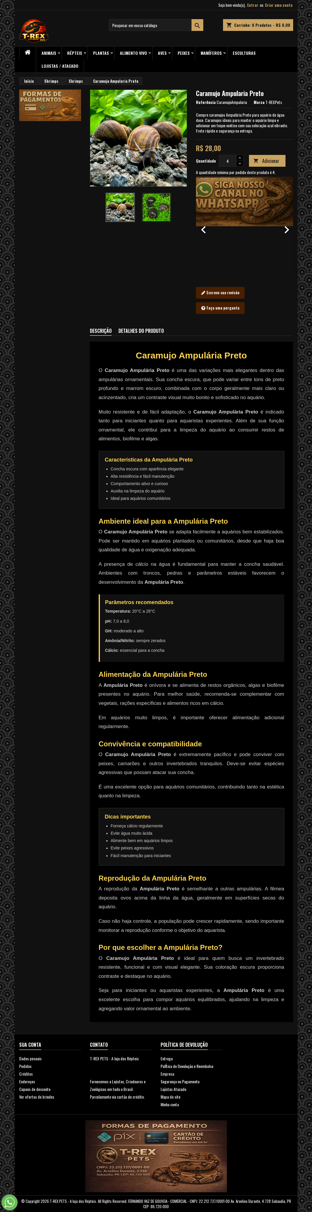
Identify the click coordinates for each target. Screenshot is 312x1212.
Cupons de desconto (34, 1089)
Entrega (167, 1058)
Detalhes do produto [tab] (141, 330)
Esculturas (244, 53)
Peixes (184, 53)
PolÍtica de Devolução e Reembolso (187, 1066)
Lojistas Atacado (173, 1089)
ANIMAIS (49, 53)
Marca (259, 102)
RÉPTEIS (74, 53)
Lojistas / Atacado (60, 66)
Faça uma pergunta (220, 308)
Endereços (27, 1081)
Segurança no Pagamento (180, 1081)
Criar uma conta (279, 5)
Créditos (26, 1074)
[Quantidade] (228, 161)
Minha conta (170, 1104)
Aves (162, 53)
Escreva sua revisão (220, 293)
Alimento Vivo (133, 53)
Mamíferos (211, 53)
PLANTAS (101, 53)
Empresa (167, 1074)
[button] (203, 227)
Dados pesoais (30, 1058)
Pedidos (25, 1066)
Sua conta (30, 1044)
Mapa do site (170, 1097)
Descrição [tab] (101, 330)
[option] (244, 227)
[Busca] (156, 25)
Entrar (252, 5)
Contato (99, 1044)
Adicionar (266, 160)
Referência (206, 102)
